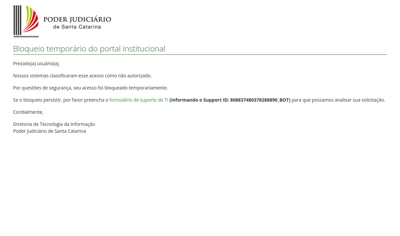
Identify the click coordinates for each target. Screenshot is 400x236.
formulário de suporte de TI (139, 100)
